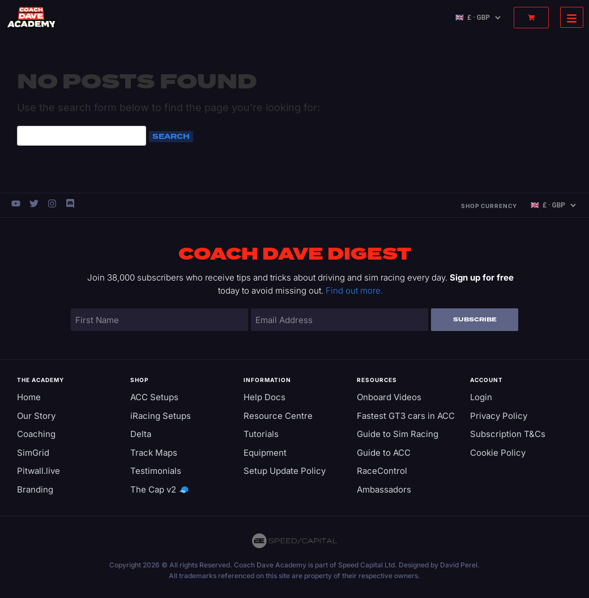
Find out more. (354, 290)
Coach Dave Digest (294, 254)
